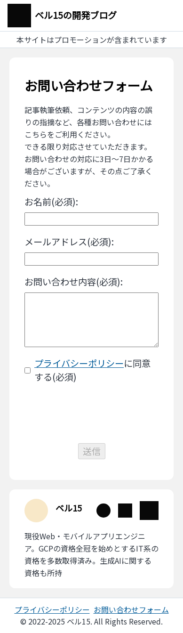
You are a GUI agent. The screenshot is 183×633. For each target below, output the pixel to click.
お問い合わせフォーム (131, 609)
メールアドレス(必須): (69, 241)
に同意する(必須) (92, 370)
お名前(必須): (51, 201)
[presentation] (91, 413)
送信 (92, 451)
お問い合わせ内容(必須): (73, 281)
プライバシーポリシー (79, 363)
